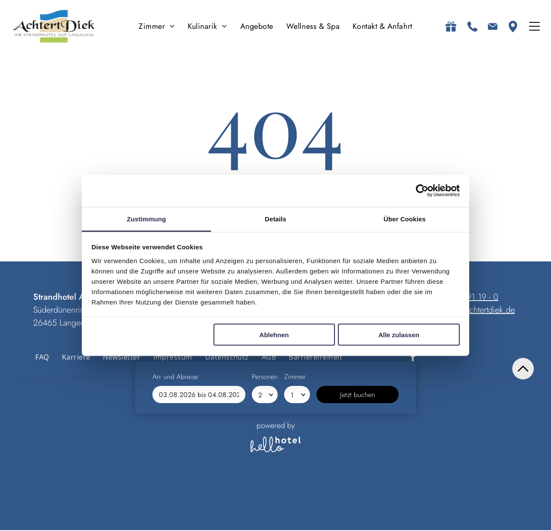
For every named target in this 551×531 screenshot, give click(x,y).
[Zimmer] (297, 511)
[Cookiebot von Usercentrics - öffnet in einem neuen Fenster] (422, 191)
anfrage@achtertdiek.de (474, 310)
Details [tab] (275, 219)
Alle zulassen (398, 335)
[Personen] (265, 511)
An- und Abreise (175, 494)
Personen (265, 494)
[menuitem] (156, 27)
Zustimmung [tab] (146, 219)
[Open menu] (534, 26)
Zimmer (295, 494)
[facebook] (413, 358)
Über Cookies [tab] (405, 219)
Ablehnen (274, 335)
